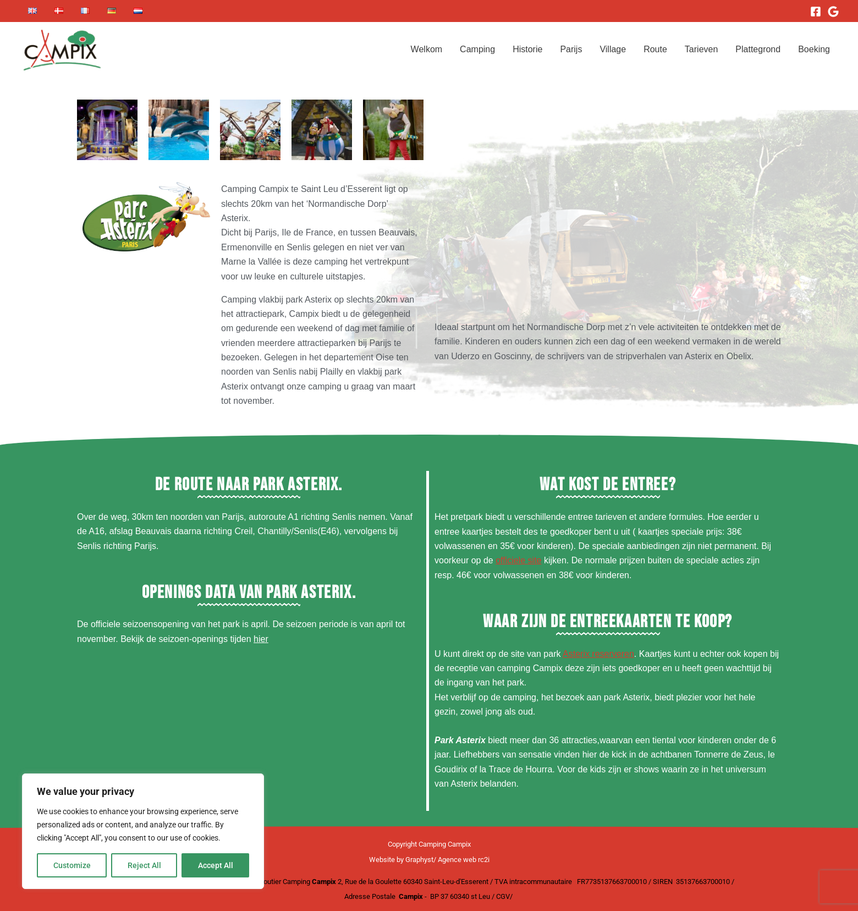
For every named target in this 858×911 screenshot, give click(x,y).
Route (655, 49)
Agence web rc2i (464, 859)
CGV (503, 896)
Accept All (215, 865)
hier (261, 639)
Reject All (144, 865)
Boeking (814, 49)
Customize (72, 865)
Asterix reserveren (598, 653)
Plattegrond (757, 49)
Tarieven (701, 49)
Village (613, 49)
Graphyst (419, 859)
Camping (477, 49)
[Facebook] (815, 11)
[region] (143, 831)
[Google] (833, 11)
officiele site (518, 560)
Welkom (427, 49)
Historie (527, 49)
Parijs (571, 49)
